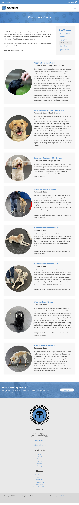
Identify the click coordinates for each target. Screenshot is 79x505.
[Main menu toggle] (75, 8)
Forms (39, 463)
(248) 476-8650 (9, 2)
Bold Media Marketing (64, 497)
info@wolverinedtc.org (39, 446)
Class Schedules (39, 476)
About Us (39, 458)
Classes (39, 460)
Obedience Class (39, 483)
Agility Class (39, 481)
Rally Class (39, 486)
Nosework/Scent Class (39, 488)
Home (39, 455)
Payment (39, 465)
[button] (67, 391)
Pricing (39, 467)
